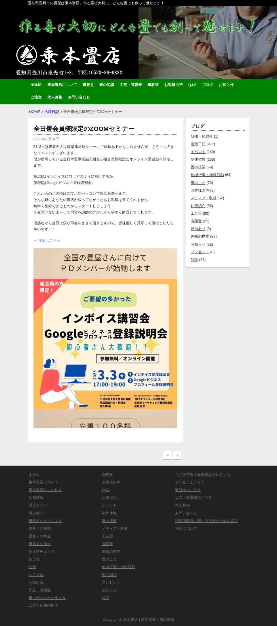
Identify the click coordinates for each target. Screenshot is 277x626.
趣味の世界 (200, 236)
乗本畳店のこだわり (45, 490)
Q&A (192, 85)
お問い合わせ (79, 97)
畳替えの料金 (40, 536)
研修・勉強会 (202, 136)
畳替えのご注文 (188, 490)
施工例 (34, 559)
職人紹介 (36, 513)
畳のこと (198, 183)
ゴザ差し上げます (190, 482)
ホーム (34, 474)
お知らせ (226, 85)
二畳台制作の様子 (43, 605)
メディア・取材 (204, 198)
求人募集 (54, 97)
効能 (32, 567)
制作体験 (198, 159)
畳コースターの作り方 (47, 598)
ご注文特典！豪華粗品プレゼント (202, 474)
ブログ (207, 85)
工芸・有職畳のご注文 (193, 497)
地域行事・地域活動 (207, 175)
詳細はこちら (49, 240)
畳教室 (153, 85)
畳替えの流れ (40, 544)
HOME (36, 85)
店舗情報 (36, 497)
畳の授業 (198, 167)
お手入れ (36, 575)
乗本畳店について (62, 85)
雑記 (194, 259)
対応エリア (38, 505)
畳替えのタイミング (45, 521)
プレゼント (200, 252)
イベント (198, 152)
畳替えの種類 (40, 528)
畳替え (88, 85)
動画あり (198, 229)
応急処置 (36, 582)
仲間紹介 (198, 206)
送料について (186, 528)
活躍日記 (51, 112)
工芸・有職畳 (131, 85)
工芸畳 (196, 213)
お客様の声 (173, 85)
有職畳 (196, 221)
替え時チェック (41, 551)
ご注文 (36, 97)
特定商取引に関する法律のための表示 (206, 521)
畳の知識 (106, 85)
